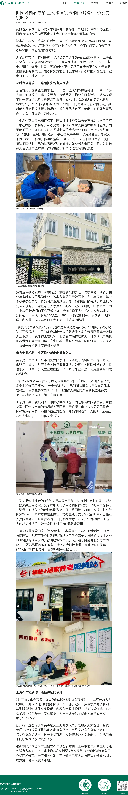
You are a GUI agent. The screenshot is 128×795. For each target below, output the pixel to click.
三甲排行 (109, 3)
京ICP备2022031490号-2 (9, 789)
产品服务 (95, 3)
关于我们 (123, 3)
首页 (65, 3)
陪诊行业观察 (78, 3)
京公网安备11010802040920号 (31, 789)
